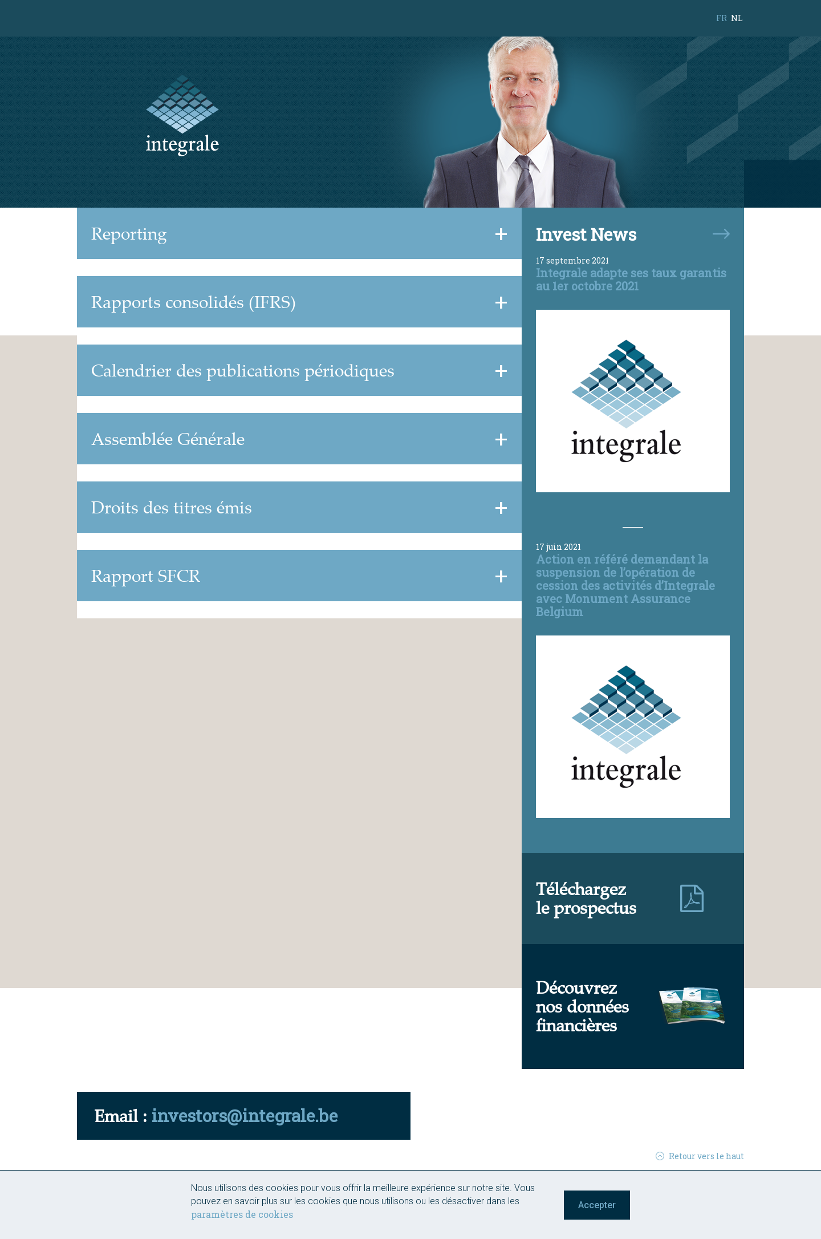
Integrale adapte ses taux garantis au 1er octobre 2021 (631, 279)
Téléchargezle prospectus (586, 898)
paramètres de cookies (242, 1214)
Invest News (586, 234)
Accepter (597, 1205)
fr (721, 18)
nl (737, 18)
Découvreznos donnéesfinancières (582, 1006)
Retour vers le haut (700, 1156)
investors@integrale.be (245, 1115)
